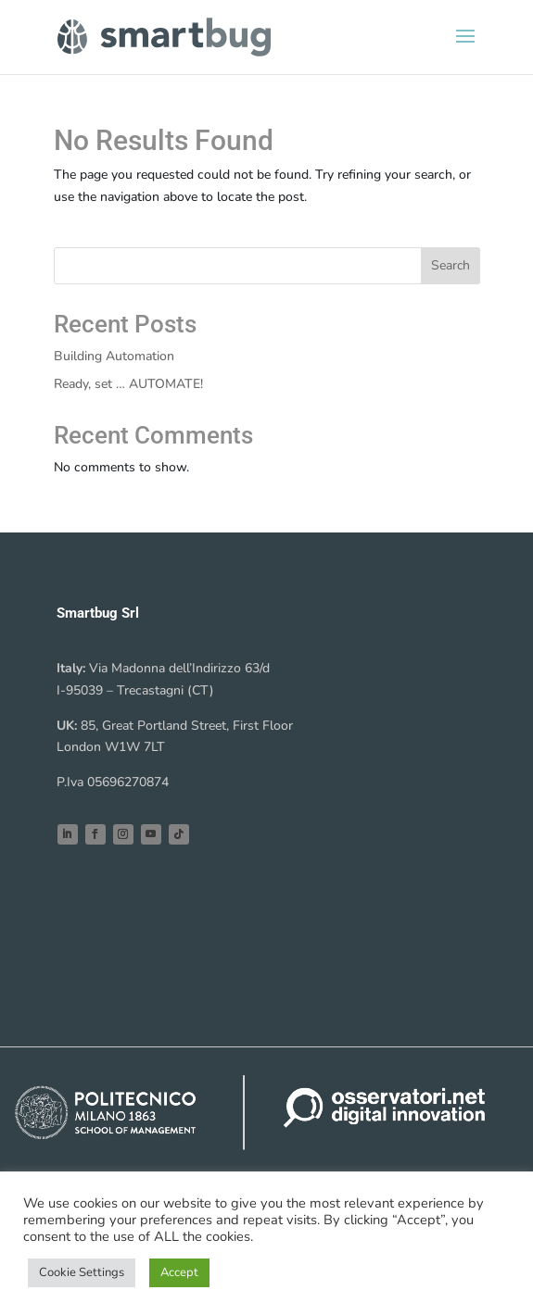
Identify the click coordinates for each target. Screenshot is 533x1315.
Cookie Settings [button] (81, 1272)
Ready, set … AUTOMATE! (128, 384)
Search (450, 265)
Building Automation (114, 356)
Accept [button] (179, 1272)
